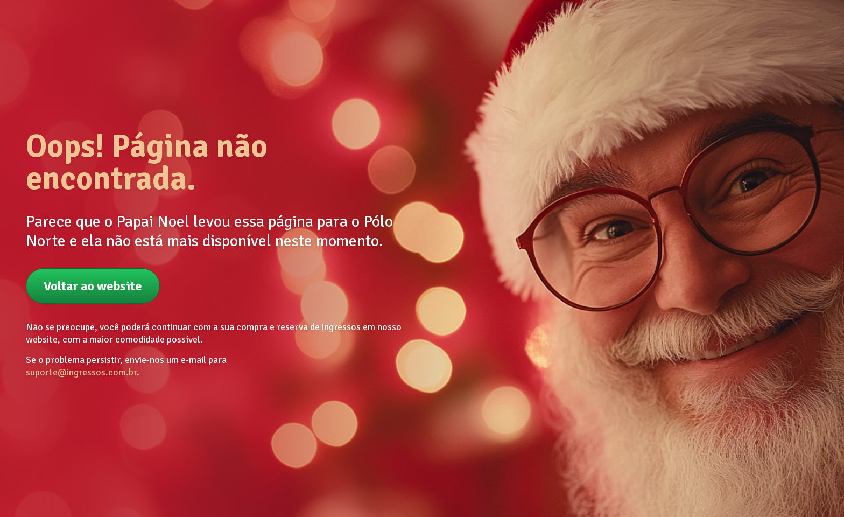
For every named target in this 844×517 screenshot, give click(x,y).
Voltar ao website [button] (93, 286)
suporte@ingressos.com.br (81, 372)
